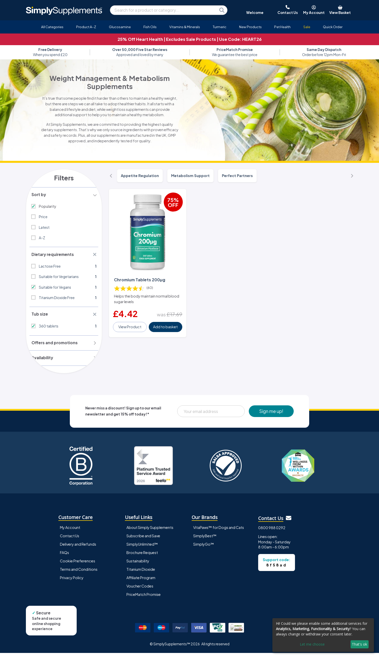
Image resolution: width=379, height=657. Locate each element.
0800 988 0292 (271, 531)
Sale (306, 27)
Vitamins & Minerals (184, 27)
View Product (130, 323)
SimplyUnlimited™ (142, 548)
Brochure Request (142, 556)
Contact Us (69, 540)
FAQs (64, 556)
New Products (250, 27)
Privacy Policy (72, 581)
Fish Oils (150, 27)
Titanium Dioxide (140, 573)
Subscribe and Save (143, 540)
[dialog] (323, 635)
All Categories (52, 27)
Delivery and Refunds (78, 548)
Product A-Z (86, 27)
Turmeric (219, 27)
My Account (70, 531)
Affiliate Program (140, 581)
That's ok (359, 644)
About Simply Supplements (149, 531)
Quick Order (332, 27)
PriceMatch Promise (143, 598)
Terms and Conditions (78, 573)
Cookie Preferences (77, 565)
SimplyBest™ (205, 540)
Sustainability (137, 565)
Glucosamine (120, 27)
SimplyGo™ (203, 548)
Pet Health (282, 27)
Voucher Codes (139, 590)
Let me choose (312, 644)
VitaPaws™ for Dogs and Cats (218, 531)
